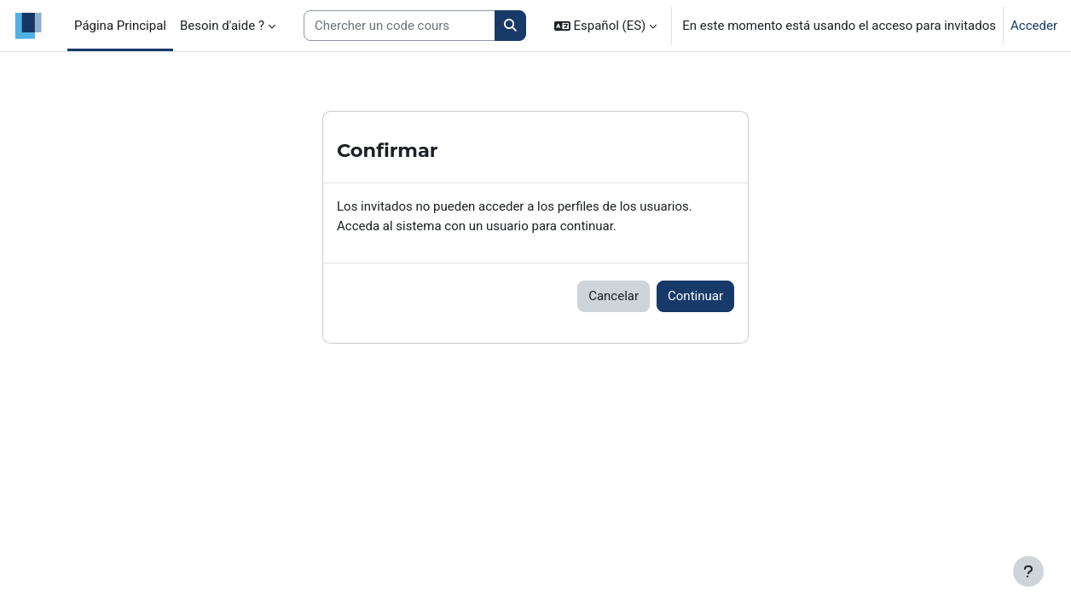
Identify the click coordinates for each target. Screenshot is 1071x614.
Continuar (695, 296)
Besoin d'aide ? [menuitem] (222, 25)
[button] (606, 25)
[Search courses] (399, 26)
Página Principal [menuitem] (120, 25)
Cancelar (613, 296)
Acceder (1033, 25)
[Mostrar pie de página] (1028, 571)
